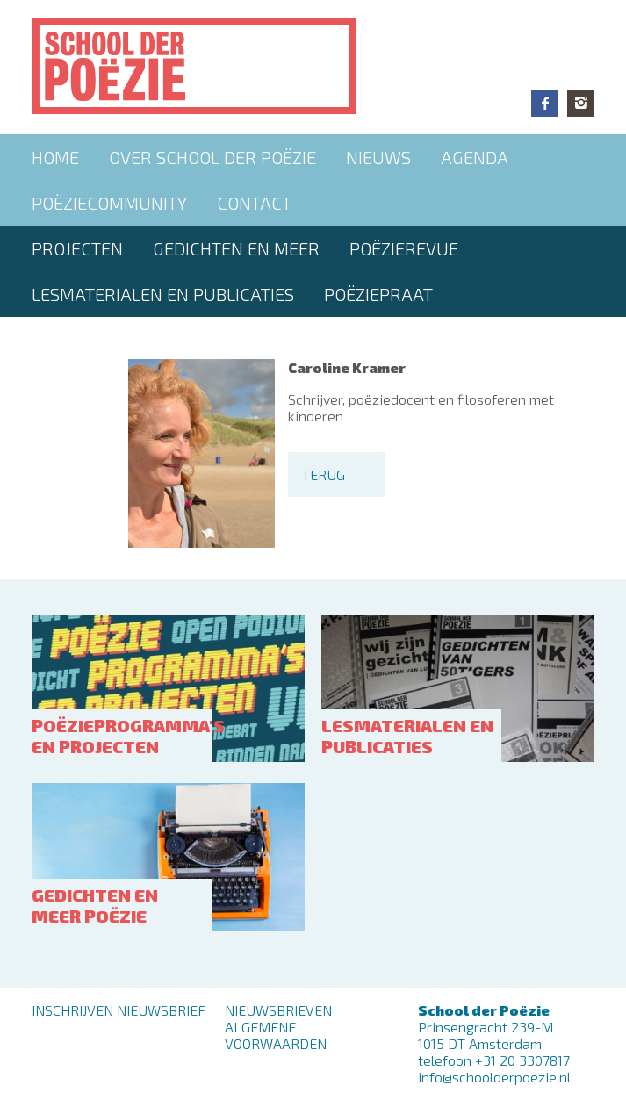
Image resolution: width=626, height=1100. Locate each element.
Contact (254, 202)
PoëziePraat (378, 294)
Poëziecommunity (109, 202)
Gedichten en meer (236, 248)
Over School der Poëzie (212, 157)
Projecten (77, 248)
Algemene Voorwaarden (276, 1035)
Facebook (544, 103)
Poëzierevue (403, 248)
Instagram (580, 103)
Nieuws (378, 157)
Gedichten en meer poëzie (95, 905)
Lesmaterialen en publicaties (163, 294)
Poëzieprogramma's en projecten (128, 736)
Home (55, 157)
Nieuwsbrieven (278, 1010)
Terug (323, 474)
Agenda (474, 157)
